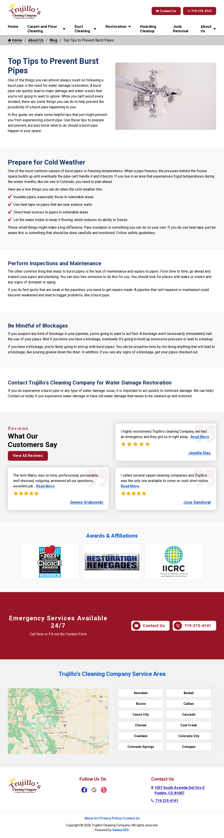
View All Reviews (28, 456)
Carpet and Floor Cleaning (42, 28)
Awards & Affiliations (112, 536)
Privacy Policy (110, 818)
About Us (206, 28)
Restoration (116, 26)
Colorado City (188, 736)
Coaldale (140, 736)
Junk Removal (180, 28)
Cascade (188, 714)
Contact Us (166, 11)
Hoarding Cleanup (148, 28)
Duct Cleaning (82, 28)
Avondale (141, 693)
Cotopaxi (188, 747)
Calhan (188, 704)
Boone (141, 704)
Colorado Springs (140, 747)
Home (13, 26)
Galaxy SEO (120, 830)
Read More (45, 486)
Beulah (189, 693)
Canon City (141, 714)
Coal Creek (188, 725)
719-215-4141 (199, 11)
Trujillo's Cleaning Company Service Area (112, 674)
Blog (53, 40)
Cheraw (140, 725)
